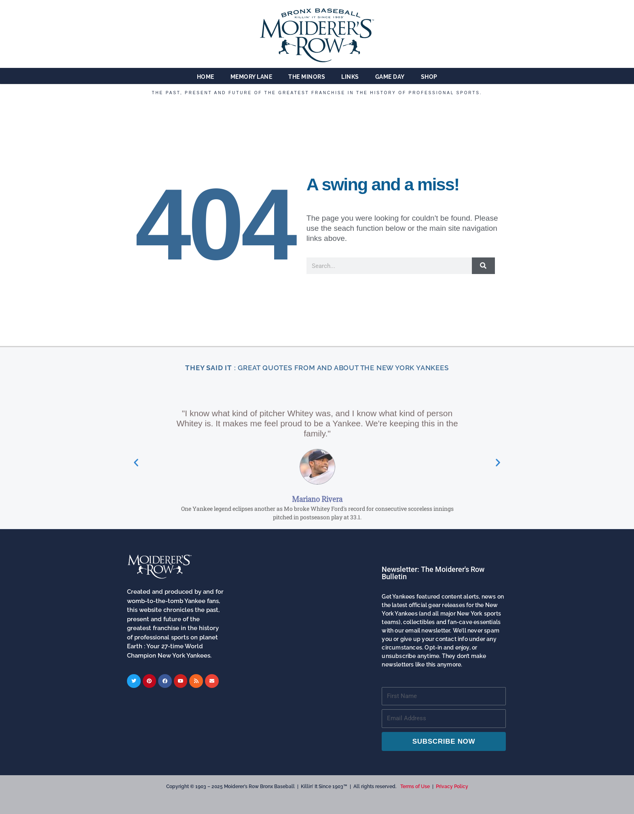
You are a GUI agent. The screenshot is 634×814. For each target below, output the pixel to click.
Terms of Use (415, 786)
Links (350, 77)
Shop (429, 77)
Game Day (390, 77)
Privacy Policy (452, 786)
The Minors (306, 77)
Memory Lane (251, 77)
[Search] (483, 265)
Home (205, 77)
